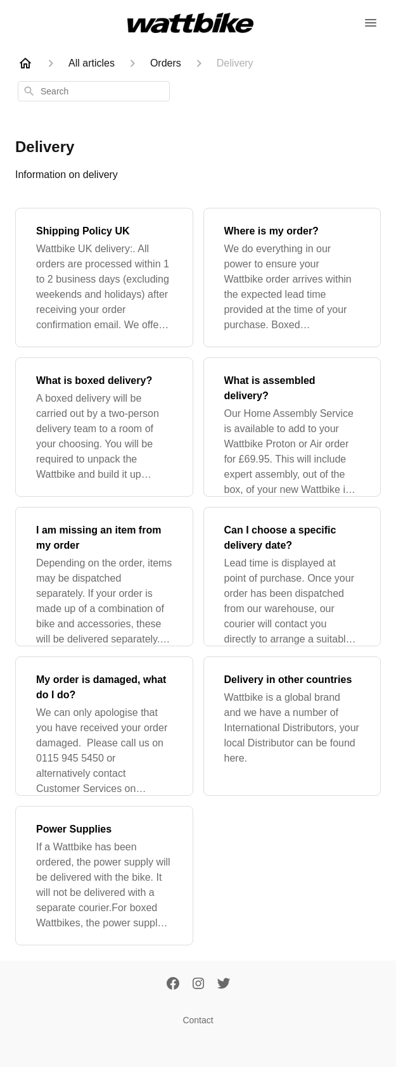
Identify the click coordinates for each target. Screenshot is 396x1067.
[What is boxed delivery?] (104, 427)
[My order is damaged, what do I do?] (104, 726)
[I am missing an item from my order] (104, 576)
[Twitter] (223, 985)
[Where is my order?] (292, 277)
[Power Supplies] (104, 875)
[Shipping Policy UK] (104, 277)
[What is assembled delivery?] (292, 427)
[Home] (25, 63)
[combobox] (94, 91)
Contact (197, 1020)
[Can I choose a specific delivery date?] (292, 576)
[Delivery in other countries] (292, 726)
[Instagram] (198, 985)
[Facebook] (173, 985)
